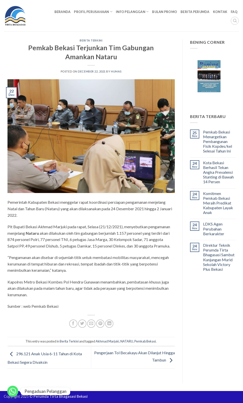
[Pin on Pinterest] (100, 324)
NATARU (126, 341)
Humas (116, 71)
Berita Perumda (195, 12)
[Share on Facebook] (73, 324)
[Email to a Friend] (91, 324)
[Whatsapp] (12, 391)
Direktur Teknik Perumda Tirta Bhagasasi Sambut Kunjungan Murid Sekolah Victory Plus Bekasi (219, 257)
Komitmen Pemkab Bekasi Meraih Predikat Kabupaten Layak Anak (218, 203)
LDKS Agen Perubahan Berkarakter (213, 229)
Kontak (220, 12)
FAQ (234, 12)
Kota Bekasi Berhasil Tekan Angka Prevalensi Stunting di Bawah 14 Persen (218, 172)
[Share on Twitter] (82, 324)
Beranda (62, 12)
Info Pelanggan (132, 11)
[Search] (235, 21)
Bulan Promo (164, 12)
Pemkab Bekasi (145, 341)
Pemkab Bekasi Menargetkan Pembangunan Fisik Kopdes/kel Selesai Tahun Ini (217, 142)
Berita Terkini (91, 40)
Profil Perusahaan (93, 11)
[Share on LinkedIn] (109, 324)
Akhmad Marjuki (107, 341)
